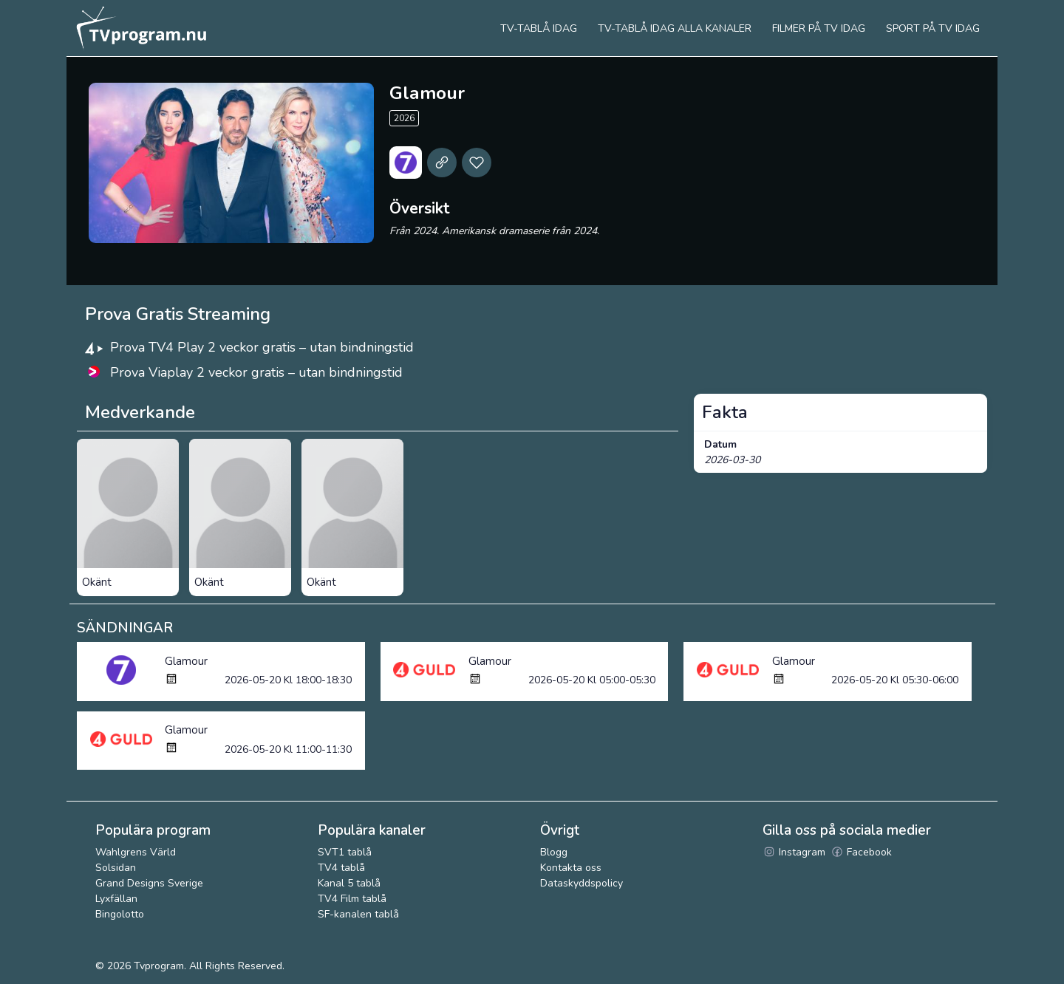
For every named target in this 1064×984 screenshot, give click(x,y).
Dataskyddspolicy (581, 883)
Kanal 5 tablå (349, 883)
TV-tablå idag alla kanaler (674, 28)
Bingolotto (119, 914)
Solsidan (115, 868)
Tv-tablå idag (538, 28)
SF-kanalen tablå (358, 914)
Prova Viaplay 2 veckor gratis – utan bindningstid (256, 372)
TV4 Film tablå (352, 899)
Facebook (861, 852)
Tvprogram (159, 966)
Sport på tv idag (933, 28)
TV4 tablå (341, 868)
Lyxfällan (116, 899)
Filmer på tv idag (818, 28)
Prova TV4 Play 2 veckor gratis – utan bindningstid (262, 347)
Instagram (794, 852)
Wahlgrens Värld (135, 852)
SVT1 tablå (345, 852)
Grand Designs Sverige (149, 883)
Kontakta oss (570, 868)
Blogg (553, 852)
